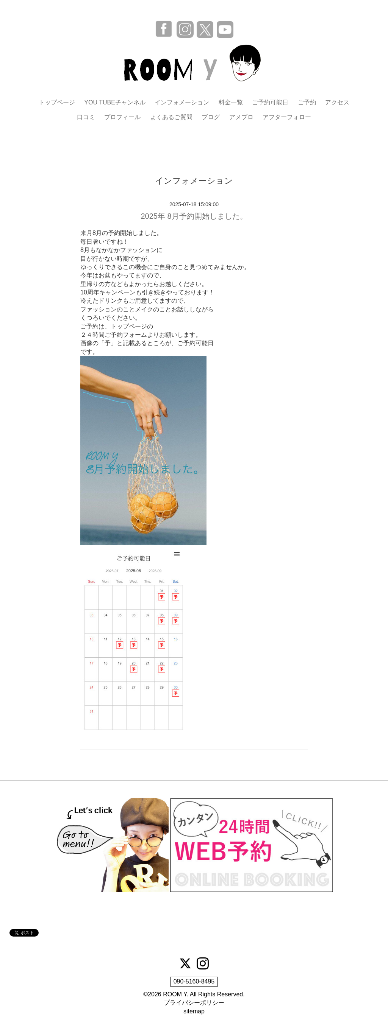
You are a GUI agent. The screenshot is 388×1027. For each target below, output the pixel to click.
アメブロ (241, 117)
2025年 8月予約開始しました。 (194, 216)
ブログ (211, 117)
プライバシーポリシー (194, 1002)
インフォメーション (182, 102)
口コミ (86, 117)
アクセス (337, 102)
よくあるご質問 (171, 117)
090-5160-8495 (194, 981)
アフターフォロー (287, 117)
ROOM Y (175, 994)
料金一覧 (231, 102)
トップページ (57, 102)
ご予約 (307, 102)
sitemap (194, 1011)
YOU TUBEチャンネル (115, 102)
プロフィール (122, 117)
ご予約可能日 (270, 102)
